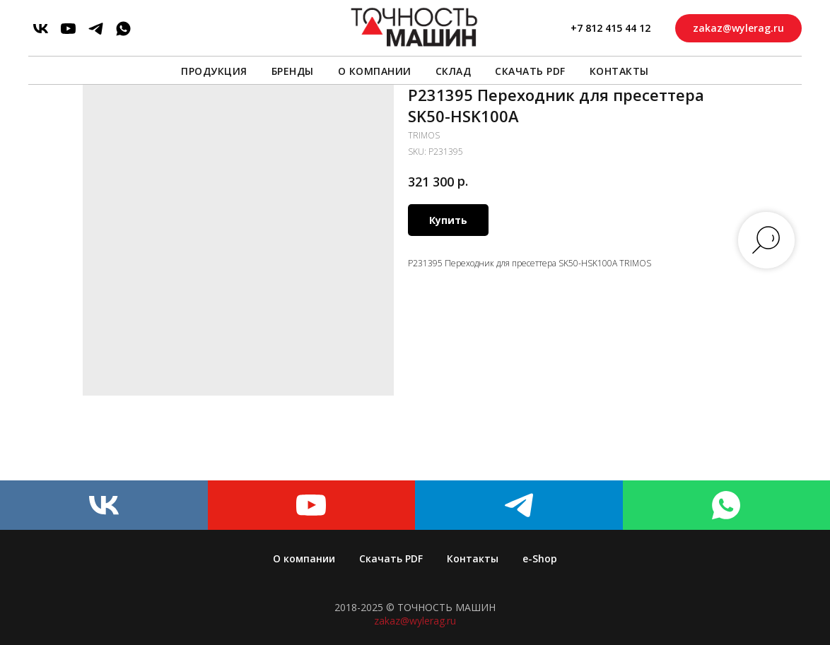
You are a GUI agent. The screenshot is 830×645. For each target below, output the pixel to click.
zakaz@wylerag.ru (415, 620)
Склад (454, 71)
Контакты (619, 71)
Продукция (214, 71)
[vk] (40, 28)
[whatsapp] (123, 28)
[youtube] (68, 28)
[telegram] (96, 28)
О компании (374, 71)
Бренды (292, 71)
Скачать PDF (530, 71)
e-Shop (539, 558)
